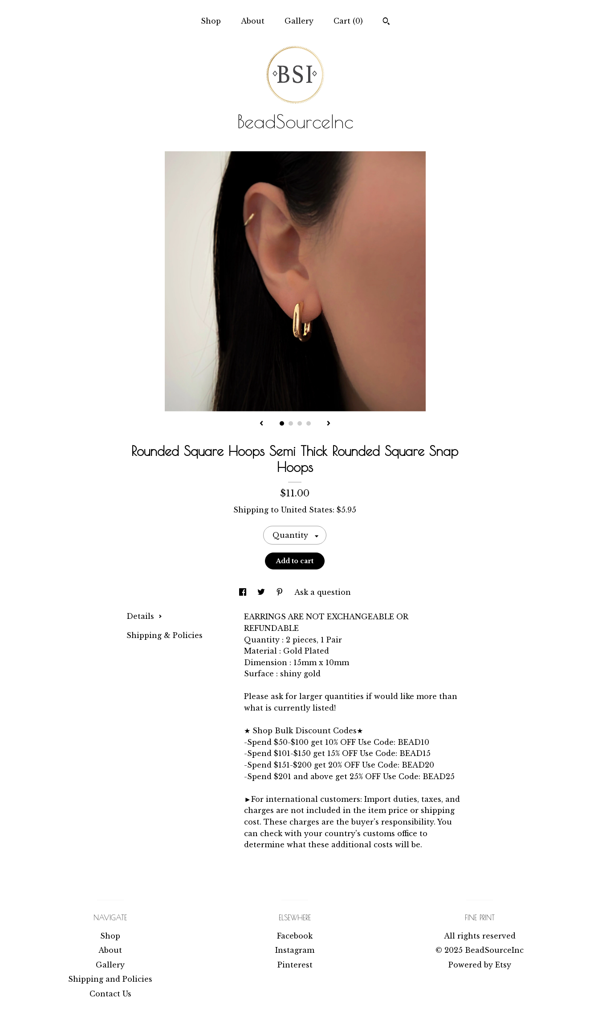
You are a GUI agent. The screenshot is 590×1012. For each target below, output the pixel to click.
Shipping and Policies (110, 979)
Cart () (348, 20)
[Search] (386, 22)
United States (307, 509)
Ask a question (322, 592)
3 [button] (299, 423)
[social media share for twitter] (262, 592)
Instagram (294, 950)
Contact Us (110, 993)
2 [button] (291, 423)
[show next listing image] (328, 424)
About (252, 20)
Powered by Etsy (479, 964)
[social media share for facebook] (243, 592)
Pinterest (295, 964)
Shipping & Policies (164, 635)
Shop (211, 20)
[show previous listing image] (261, 424)
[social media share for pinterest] (280, 592)
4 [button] (308, 423)
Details (144, 616)
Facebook (295, 935)
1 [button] (282, 423)
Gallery (299, 20)
